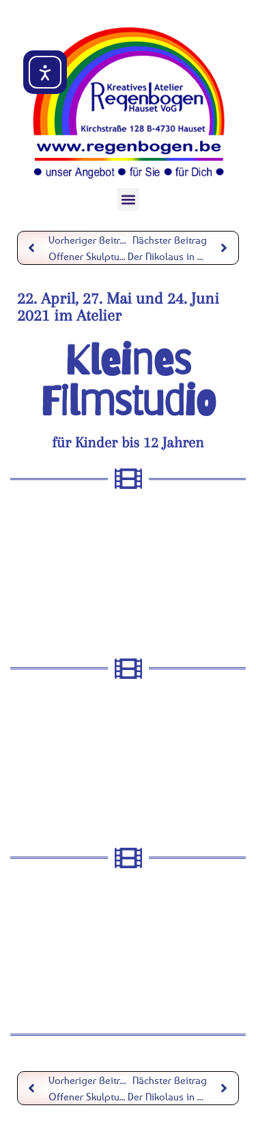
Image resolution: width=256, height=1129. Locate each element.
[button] (128, 199)
